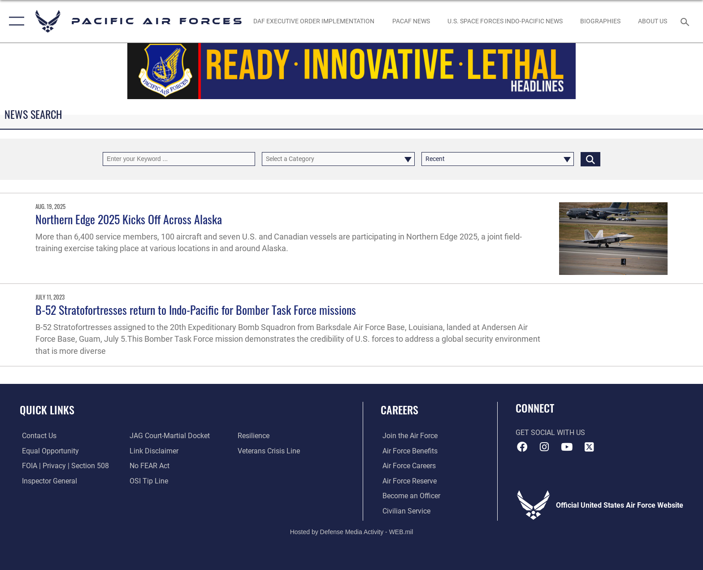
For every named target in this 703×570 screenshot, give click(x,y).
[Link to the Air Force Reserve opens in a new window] (408, 481)
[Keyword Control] (179, 159)
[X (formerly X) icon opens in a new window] (589, 447)
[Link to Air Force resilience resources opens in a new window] (254, 435)
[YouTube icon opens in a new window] (566, 447)
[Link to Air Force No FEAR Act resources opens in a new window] (149, 465)
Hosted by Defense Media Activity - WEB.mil (351, 531)
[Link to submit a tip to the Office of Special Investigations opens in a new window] (148, 481)
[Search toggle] (686, 21)
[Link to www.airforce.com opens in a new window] (408, 435)
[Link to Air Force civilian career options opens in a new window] (405, 510)
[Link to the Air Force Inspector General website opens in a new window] (47, 481)
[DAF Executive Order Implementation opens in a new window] (314, 21)
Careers (399, 410)
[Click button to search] (590, 159)
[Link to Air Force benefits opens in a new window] (408, 451)
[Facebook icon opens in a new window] (522, 447)
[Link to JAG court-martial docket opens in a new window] (169, 435)
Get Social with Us (550, 432)
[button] (14, 21)
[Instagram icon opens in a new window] (544, 447)
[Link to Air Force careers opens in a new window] (407, 465)
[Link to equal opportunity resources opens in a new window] (48, 451)
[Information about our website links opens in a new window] (153, 451)
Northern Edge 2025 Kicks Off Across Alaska (128, 219)
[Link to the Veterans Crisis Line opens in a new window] (269, 451)
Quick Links (47, 410)
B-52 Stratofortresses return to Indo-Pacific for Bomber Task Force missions (195, 309)
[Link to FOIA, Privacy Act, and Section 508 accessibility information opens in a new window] (63, 465)
